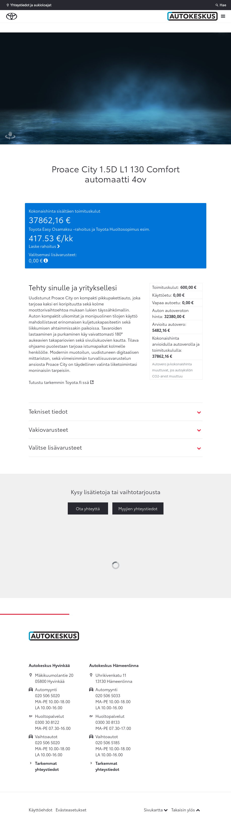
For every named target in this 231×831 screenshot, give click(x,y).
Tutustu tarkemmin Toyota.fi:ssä (59, 382)
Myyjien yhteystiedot (137, 508)
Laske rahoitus (44, 246)
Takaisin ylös (185, 809)
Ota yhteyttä (88, 508)
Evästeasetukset (71, 809)
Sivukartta (156, 809)
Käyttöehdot (40, 809)
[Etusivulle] (192, 16)
